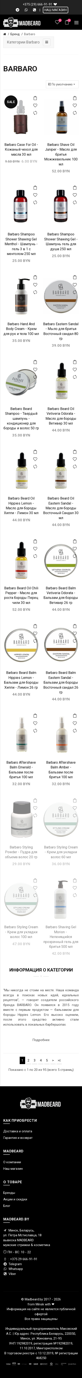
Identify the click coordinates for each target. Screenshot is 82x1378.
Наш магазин (13, 1169)
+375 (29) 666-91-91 (37, 4)
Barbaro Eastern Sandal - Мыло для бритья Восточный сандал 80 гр (61, 331)
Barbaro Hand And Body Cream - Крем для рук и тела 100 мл (21, 329)
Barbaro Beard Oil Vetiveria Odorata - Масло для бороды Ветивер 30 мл (60, 416)
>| (59, 1060)
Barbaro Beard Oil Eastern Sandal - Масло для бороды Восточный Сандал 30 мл (61, 508)
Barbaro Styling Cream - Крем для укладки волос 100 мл (21, 932)
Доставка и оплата (17, 1131)
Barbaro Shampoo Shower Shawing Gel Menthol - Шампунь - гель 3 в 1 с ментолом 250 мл (21, 244)
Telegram (12, 1264)
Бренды (9, 1193)
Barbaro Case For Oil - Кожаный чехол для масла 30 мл (21, 150)
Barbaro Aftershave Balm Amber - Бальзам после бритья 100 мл (61, 769)
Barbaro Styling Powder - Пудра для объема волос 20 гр (21, 852)
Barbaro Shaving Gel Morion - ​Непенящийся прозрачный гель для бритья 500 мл (60, 937)
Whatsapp (13, 1269)
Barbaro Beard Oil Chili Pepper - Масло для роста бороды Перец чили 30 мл (21, 595)
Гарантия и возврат (18, 1138)
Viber (9, 1274)
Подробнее (41, 1040)
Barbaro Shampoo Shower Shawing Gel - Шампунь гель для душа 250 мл (61, 241)
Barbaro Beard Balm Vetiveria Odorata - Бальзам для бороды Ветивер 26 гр (61, 595)
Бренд (15, 34)
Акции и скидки (15, 1199)
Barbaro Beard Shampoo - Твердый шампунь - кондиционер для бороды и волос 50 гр (21, 418)
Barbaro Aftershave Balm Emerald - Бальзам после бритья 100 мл (21, 769)
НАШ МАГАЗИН (55, 10)
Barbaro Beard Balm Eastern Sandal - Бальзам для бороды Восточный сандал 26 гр (60, 682)
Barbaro (29, 34)
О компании (12, 1162)
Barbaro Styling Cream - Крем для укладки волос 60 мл (61, 852)
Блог (6, 1206)
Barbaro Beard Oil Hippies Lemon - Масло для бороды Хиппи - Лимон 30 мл (21, 505)
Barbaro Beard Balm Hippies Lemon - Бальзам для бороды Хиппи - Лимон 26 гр (21, 680)
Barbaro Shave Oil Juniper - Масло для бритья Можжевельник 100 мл (61, 154)
